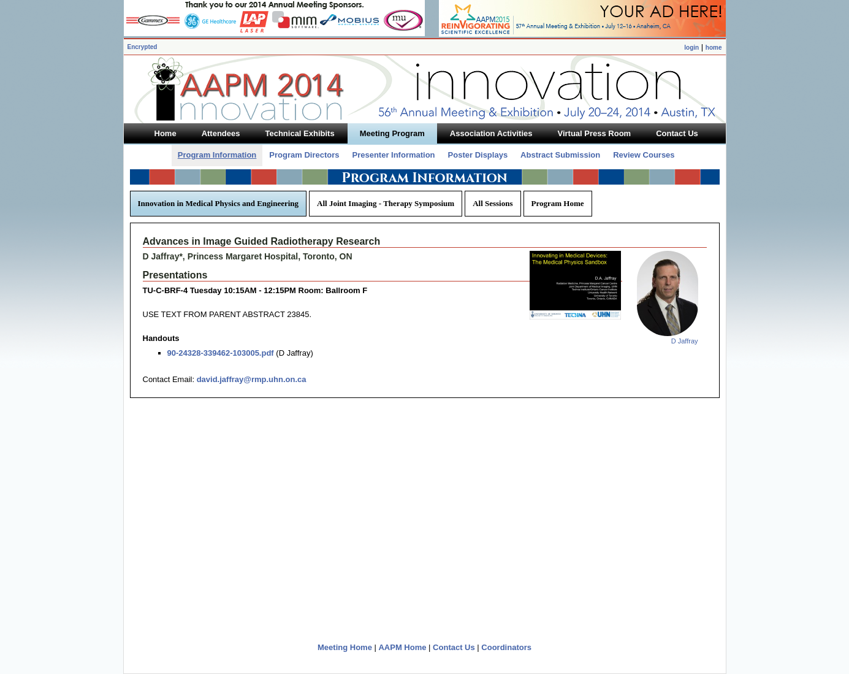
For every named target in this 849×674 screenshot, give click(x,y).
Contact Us (454, 647)
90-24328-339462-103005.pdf (220, 353)
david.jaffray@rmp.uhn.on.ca (251, 379)
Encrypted (143, 47)
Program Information (217, 154)
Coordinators (506, 647)
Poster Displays (478, 154)
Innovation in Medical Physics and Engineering (218, 203)
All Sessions (492, 203)
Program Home (557, 203)
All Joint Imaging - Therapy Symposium (385, 203)
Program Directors (304, 154)
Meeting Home (345, 647)
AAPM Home (402, 647)
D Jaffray (684, 341)
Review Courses (643, 154)
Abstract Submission (560, 154)
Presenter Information (393, 154)
